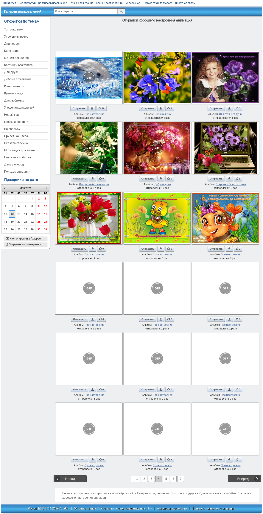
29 (32, 229)
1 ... (135, 479)
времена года (13, 93)
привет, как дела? (16, 136)
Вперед (243, 479)
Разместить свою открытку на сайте (126, 508)
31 (45, 229)
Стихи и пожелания (81, 2)
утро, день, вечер (16, 36)
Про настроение (94, 114)
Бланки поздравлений (109, 2)
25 (5, 229)
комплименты (14, 86)
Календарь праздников (52, 2)
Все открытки (27, 2)
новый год (11, 114)
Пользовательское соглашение (213, 508)
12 (12, 213)
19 (12, 221)
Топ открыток (14, 29)
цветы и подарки (16, 122)
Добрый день (162, 114)
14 (25, 214)
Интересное (133, 2)
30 (38, 229)
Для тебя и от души (230, 114)
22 (32, 221)
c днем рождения (16, 58)
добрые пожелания (17, 79)
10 (45, 206)
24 (45, 221)
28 (25, 229)
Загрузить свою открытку (23, 244)
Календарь (11, 51)
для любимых (14, 100)
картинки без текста (18, 65)
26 (12, 229)
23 (38, 221)
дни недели (12, 43)
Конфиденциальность (171, 508)
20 (18, 221)
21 (25, 221)
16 (38, 214)
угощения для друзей (19, 107)
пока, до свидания (17, 171)
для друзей (12, 72)
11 (5, 214)
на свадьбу (12, 129)
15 (32, 214)
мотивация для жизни (19, 150)
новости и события (17, 157)
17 (45, 214)
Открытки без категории (94, 184)
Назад (70, 479)
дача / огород (14, 164)
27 (18, 229)
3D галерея (9, 2)
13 (18, 214)
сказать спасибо (16, 143)
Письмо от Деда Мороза (157, 2)
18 (5, 221)
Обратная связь (185, 2)
